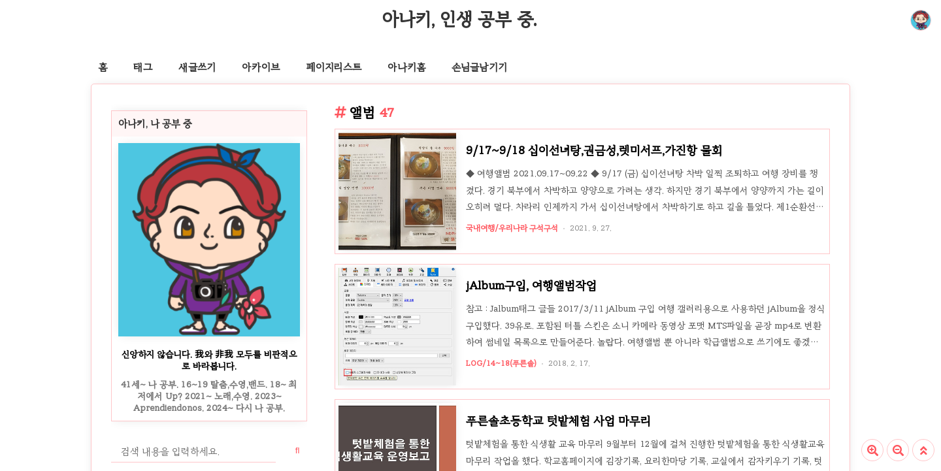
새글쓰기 (197, 67)
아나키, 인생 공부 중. (459, 18)
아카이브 (261, 67)
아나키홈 (406, 67)
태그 (142, 67)
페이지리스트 (333, 67)
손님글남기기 (479, 67)
